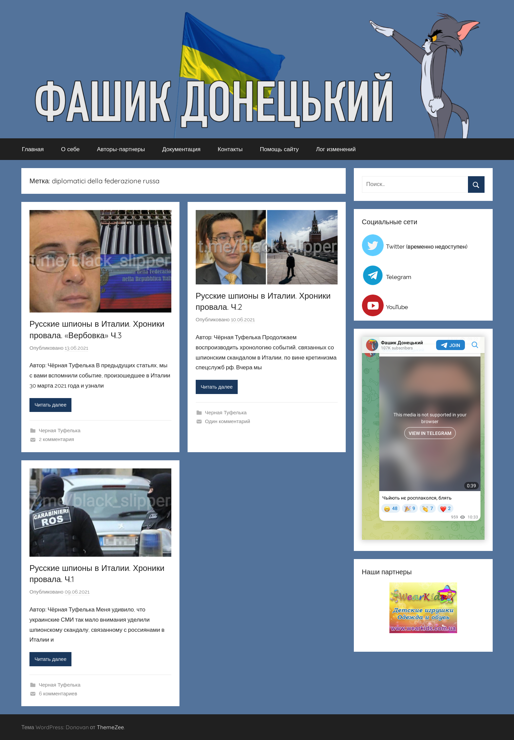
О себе (70, 149)
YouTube (397, 307)
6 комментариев (58, 694)
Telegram (398, 277)
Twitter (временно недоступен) (427, 246)
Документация (181, 149)
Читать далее (50, 405)
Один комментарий (227, 421)
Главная (33, 149)
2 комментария (56, 439)
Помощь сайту (279, 149)
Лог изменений (336, 149)
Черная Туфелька (60, 430)
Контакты (230, 149)
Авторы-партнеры (121, 149)
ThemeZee (110, 727)
